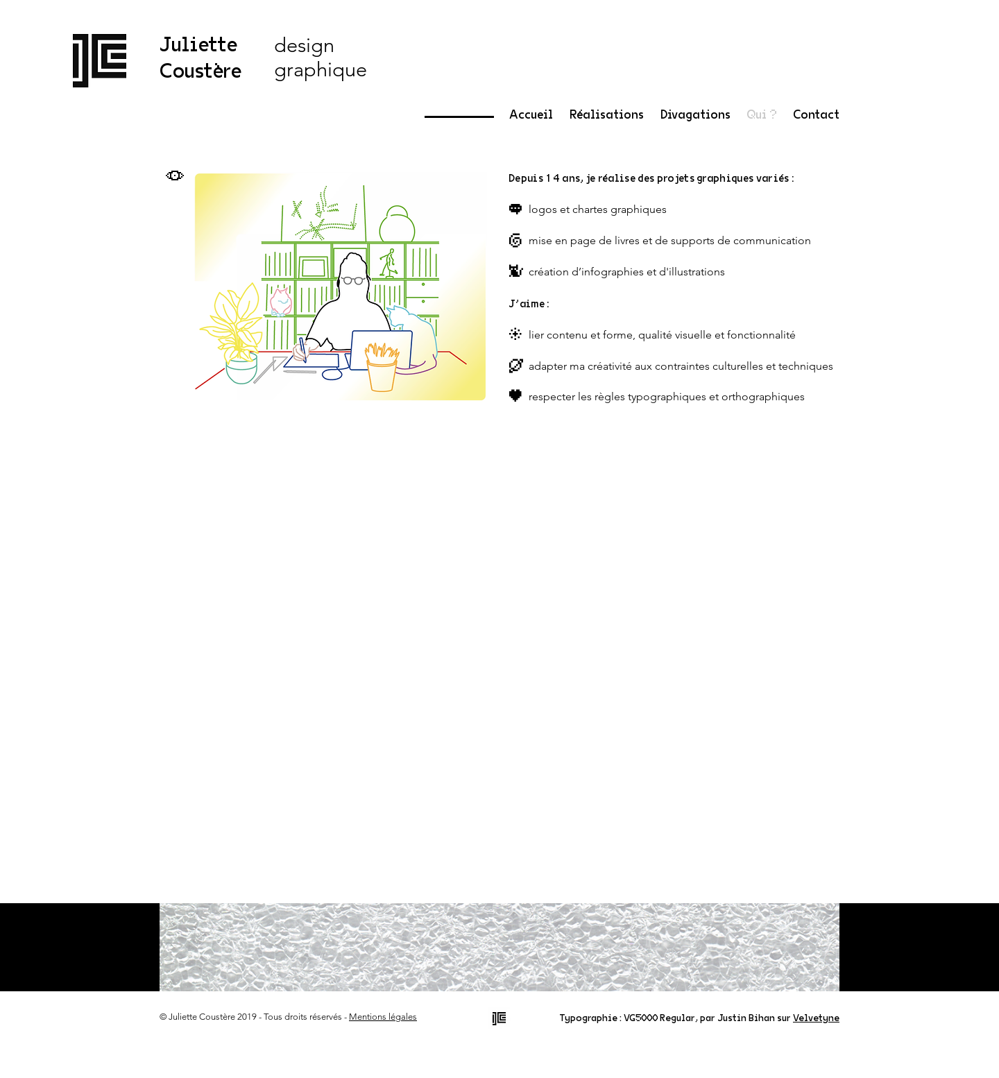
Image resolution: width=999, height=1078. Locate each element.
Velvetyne (816, 1018)
